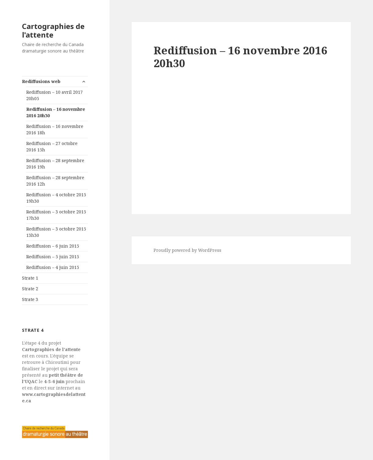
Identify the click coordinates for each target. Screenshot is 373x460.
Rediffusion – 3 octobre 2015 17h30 (56, 215)
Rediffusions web (41, 81)
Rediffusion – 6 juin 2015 (52, 246)
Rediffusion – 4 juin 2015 (52, 267)
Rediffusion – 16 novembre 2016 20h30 (55, 112)
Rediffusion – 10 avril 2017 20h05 (54, 95)
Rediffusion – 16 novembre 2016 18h (54, 129)
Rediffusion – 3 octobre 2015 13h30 (56, 232)
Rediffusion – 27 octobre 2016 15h (52, 146)
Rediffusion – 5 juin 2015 (52, 256)
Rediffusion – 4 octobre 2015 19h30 (56, 198)
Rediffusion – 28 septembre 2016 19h (55, 164)
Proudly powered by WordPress (187, 250)
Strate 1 (30, 278)
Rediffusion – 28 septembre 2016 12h (55, 181)
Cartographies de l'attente (53, 30)
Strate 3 (30, 299)
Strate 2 (30, 289)
